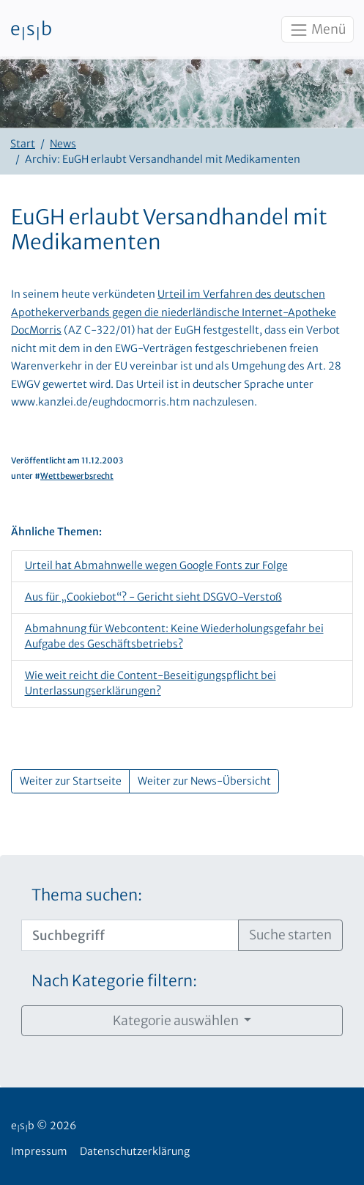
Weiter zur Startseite (71, 781)
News (63, 143)
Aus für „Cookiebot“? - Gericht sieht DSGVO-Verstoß (153, 596)
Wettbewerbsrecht (77, 476)
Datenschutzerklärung (135, 1151)
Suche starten (290, 935)
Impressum (39, 1151)
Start (22, 143)
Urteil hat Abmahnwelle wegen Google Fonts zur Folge (156, 565)
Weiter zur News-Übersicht (204, 781)
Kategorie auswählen (177, 1021)
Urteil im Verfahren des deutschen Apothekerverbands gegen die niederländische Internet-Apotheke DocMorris (173, 312)
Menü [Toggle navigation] (317, 30)
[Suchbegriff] (130, 935)
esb (31, 30)
